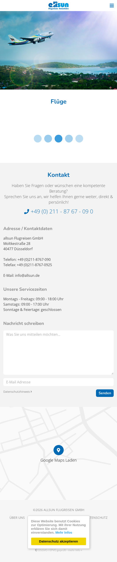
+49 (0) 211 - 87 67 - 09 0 (58, 211)
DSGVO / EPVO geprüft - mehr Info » (58, 550)
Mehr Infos (64, 532)
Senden (105, 393)
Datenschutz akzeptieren (58, 541)
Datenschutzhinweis (17, 392)
